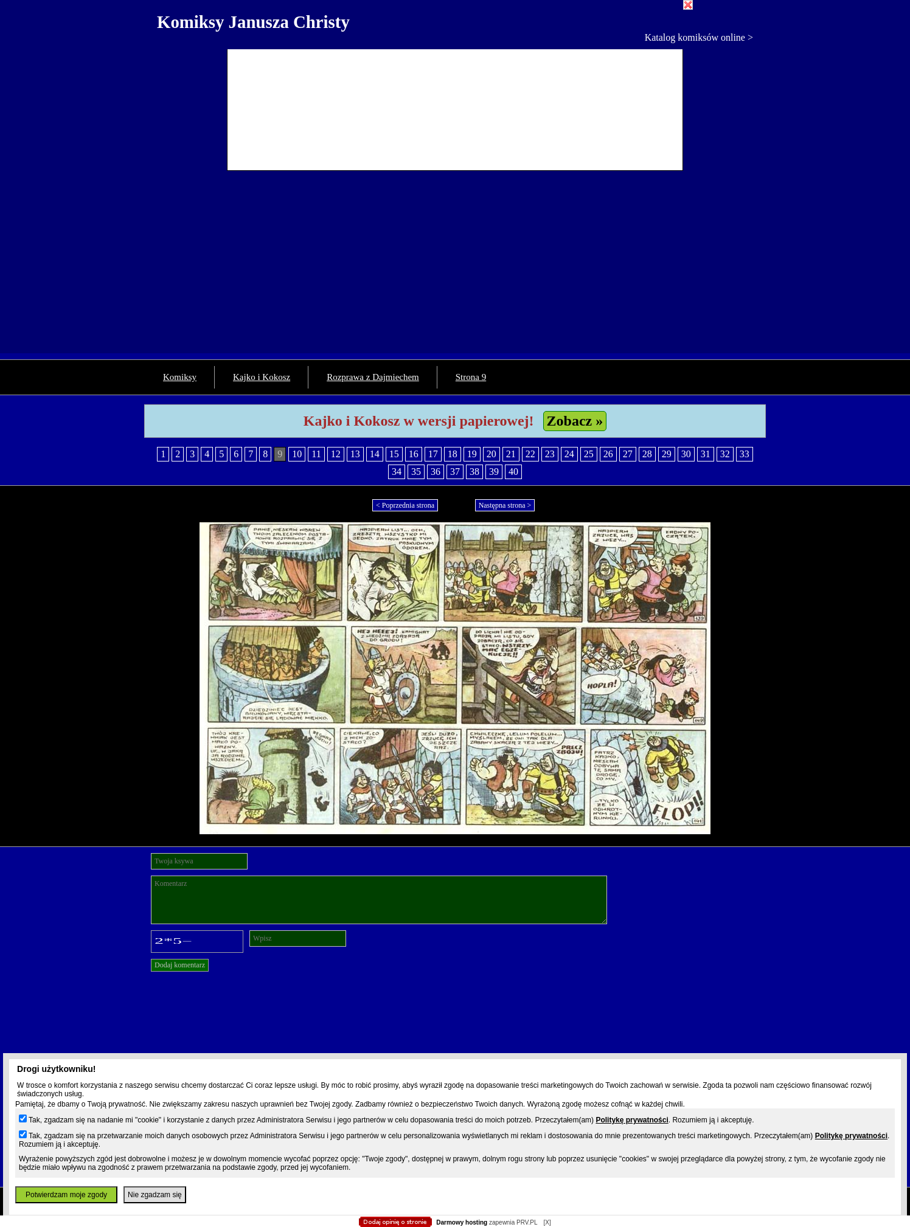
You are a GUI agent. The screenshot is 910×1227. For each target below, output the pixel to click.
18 (452, 454)
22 (530, 454)
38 (474, 471)
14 (375, 454)
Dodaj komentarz (180, 965)
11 (316, 454)
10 (297, 454)
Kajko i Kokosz (261, 377)
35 (416, 471)
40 (513, 471)
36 (435, 471)
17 (433, 454)
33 (744, 454)
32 (725, 454)
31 (705, 454)
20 (491, 454)
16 (414, 454)
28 (647, 454)
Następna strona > (505, 505)
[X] (547, 1222)
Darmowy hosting (461, 1222)
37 (455, 471)
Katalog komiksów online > (699, 37)
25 (589, 454)
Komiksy (179, 377)
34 (396, 471)
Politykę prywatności (632, 1120)
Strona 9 (471, 377)
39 (494, 471)
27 (628, 454)
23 (550, 454)
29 (667, 454)
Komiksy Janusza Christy (253, 22)
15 (394, 454)
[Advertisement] (455, 268)
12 (336, 454)
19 (472, 454)
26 (608, 454)
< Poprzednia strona (405, 505)
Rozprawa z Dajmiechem (373, 377)
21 (511, 454)
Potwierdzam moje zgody (66, 1195)
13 (355, 454)
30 (686, 454)
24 (569, 454)
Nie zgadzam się (155, 1195)
